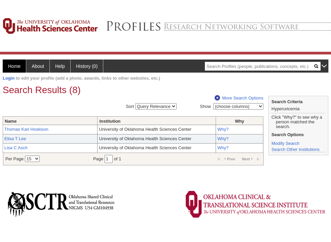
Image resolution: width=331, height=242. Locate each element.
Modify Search (285, 143)
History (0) (87, 66)
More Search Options (239, 97)
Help (60, 66)
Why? (222, 129)
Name (10, 121)
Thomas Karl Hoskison (26, 129)
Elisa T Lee (15, 138)
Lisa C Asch (16, 147)
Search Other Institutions (295, 149)
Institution (109, 121)
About (38, 66)
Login (8, 78)
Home (14, 66)
